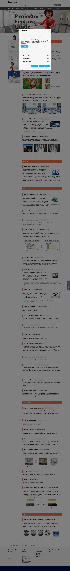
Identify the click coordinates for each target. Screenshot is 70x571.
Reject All (34, 66)
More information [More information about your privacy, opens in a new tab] (23, 43)
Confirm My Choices (44, 66)
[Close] (49, 30)
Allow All (24, 46)
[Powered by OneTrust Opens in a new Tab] (46, 69)
